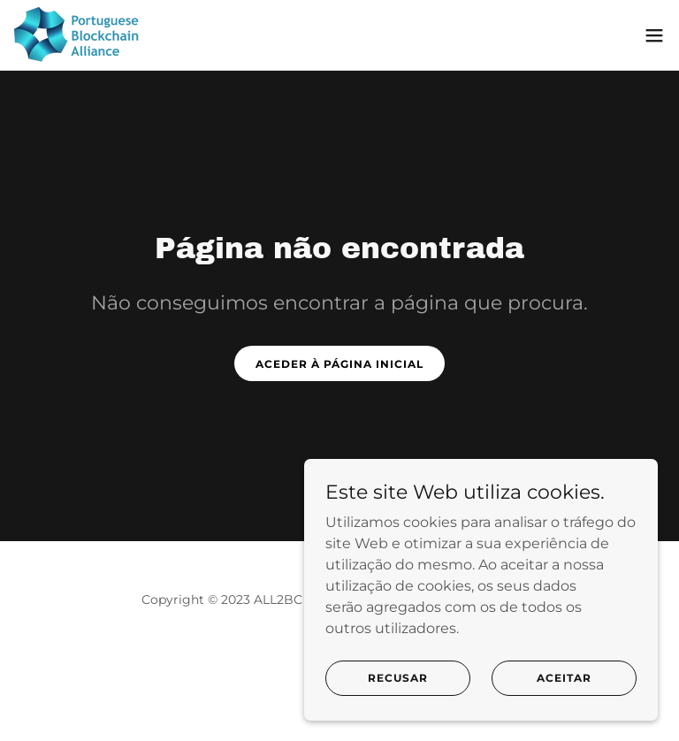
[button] (654, 35)
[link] (79, 35)
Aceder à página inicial (339, 363)
